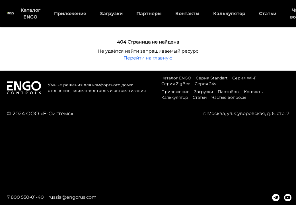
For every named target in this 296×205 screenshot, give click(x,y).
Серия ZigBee (175, 83)
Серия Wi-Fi (245, 78)
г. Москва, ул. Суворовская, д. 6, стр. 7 (246, 113)
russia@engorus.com (72, 197)
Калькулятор (229, 13)
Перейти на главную (148, 58)
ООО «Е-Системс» (49, 113)
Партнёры (149, 13)
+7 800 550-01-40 (24, 197)
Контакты (187, 13)
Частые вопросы (228, 97)
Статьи (267, 13)
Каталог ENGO (176, 78)
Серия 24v (205, 83)
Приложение (70, 13)
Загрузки (111, 13)
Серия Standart (212, 78)
